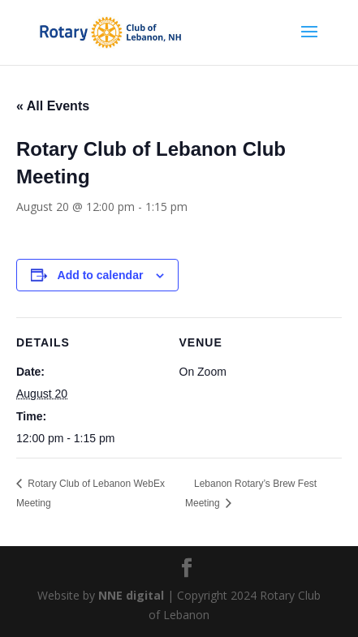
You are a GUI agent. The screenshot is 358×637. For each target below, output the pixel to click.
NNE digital (131, 595)
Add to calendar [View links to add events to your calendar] (101, 275)
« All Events (52, 106)
